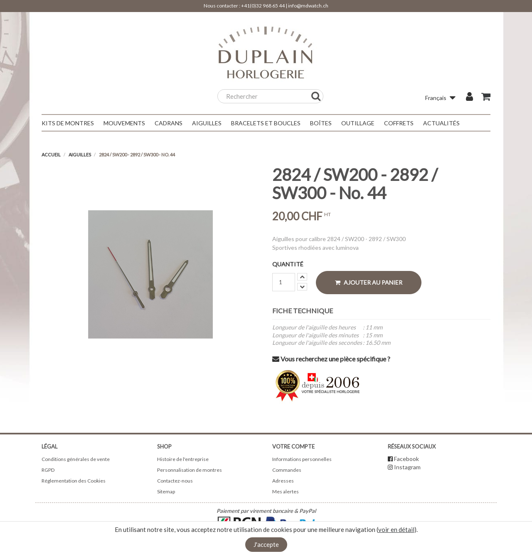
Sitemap (166, 491)
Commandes (286, 470)
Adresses (283, 481)
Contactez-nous (175, 481)
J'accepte (266, 544)
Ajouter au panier (368, 282)
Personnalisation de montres (189, 470)
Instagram (407, 467)
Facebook (406, 458)
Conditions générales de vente (76, 459)
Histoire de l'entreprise (183, 459)
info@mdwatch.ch (308, 5)
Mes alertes (285, 491)
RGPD (48, 470)
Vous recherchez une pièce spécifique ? (331, 359)
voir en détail (396, 529)
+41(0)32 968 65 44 (263, 5)
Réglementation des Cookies (74, 481)
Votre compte (293, 446)
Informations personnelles (302, 459)
